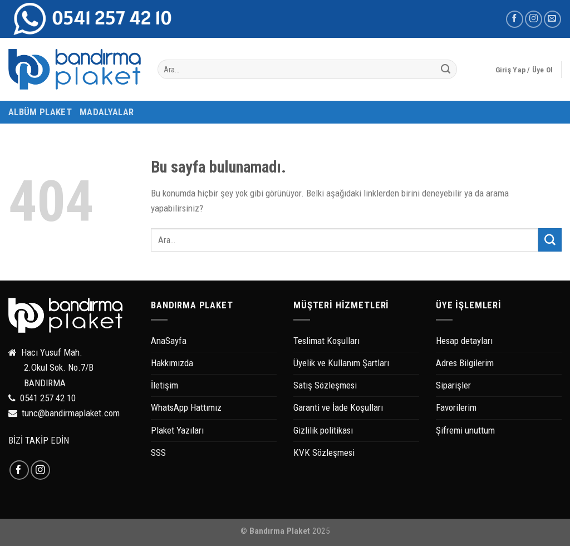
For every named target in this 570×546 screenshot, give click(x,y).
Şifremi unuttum (465, 430)
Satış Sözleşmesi (325, 385)
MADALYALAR (107, 111)
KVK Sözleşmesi (324, 452)
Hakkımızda (172, 362)
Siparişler (453, 385)
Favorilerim (456, 407)
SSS (158, 452)
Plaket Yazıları (177, 430)
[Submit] (446, 70)
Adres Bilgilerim (465, 362)
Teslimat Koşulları (326, 340)
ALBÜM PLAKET (40, 111)
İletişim (164, 385)
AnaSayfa (168, 340)
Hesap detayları (464, 340)
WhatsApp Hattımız (186, 407)
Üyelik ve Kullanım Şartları (341, 362)
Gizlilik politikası (323, 430)
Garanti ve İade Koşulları (338, 407)
